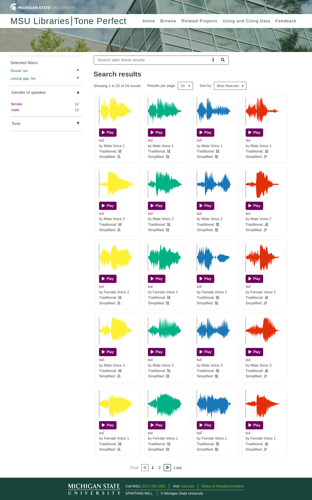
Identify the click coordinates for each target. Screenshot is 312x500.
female (16, 104)
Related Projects (199, 21)
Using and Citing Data (246, 21)
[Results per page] (185, 86)
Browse (168, 21)
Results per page (161, 86)
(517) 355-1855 (154, 486)
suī (101, 140)
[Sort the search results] (230, 86)
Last (178, 467)
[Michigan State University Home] (42, 7)
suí (150, 140)
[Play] (108, 132)
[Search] (152, 60)
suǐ (199, 140)
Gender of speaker (28, 92)
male (15, 110)
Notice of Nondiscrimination (223, 486)
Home (149, 21)
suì (248, 140)
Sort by (205, 86)
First (134, 467)
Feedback (285, 21)
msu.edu (187, 486)
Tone (16, 123)
